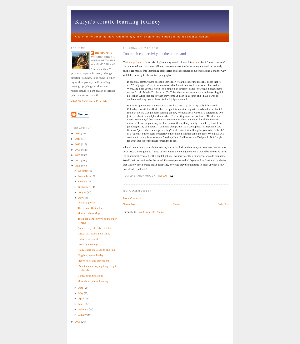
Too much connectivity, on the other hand (154, 54)
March (82, 303)
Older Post (223, 204)
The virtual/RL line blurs (91, 207)
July (81, 197)
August (82, 192)
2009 (78, 149)
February (83, 309)
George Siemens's (137, 62)
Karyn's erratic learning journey (118, 22)
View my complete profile (89, 101)
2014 (78, 133)
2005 (78, 321)
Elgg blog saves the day (90, 255)
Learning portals (86, 202)
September (84, 186)
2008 (78, 155)
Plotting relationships (89, 213)
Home (176, 204)
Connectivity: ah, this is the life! (95, 228)
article (196, 62)
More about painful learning (93, 281)
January (83, 314)
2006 (78, 165)
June (81, 287)
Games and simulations (90, 275)
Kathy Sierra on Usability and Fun (96, 249)
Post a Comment (132, 198)
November (84, 176)
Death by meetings (88, 244)
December (84, 170)
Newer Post (129, 204)
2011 (78, 138)
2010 (78, 144)
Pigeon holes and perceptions (93, 260)
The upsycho (103, 53)
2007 (78, 160)
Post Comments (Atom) (151, 211)
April (81, 298)
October (83, 181)
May (81, 293)
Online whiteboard (88, 239)
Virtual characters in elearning (94, 233)
